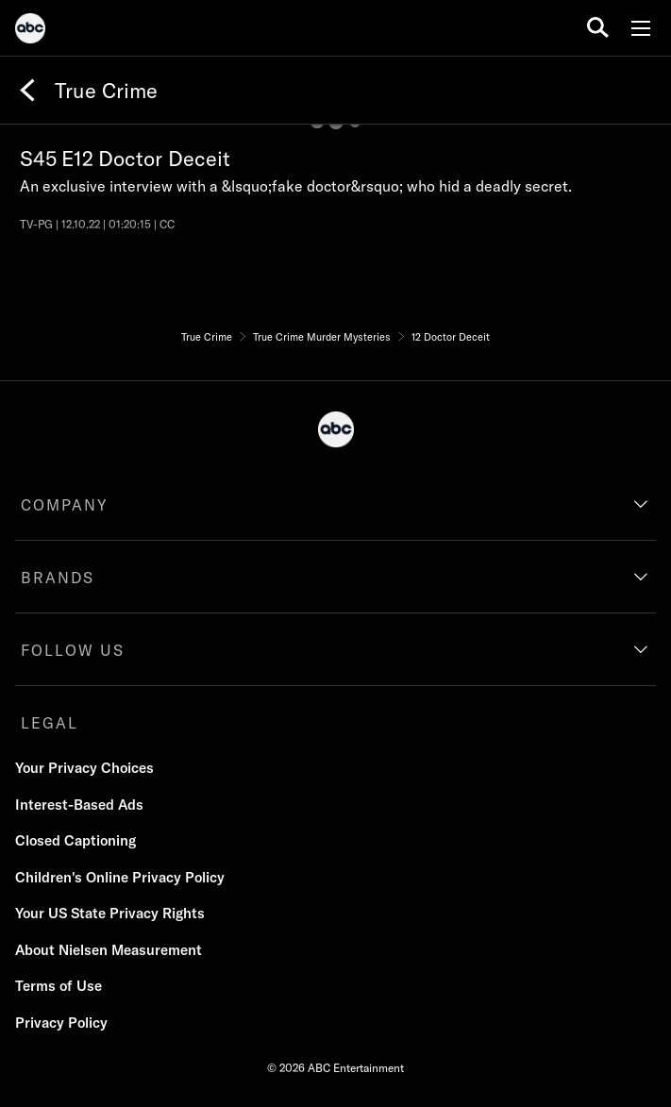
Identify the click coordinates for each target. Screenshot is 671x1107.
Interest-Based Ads (79, 804)
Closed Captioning (75, 840)
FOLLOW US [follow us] (73, 650)
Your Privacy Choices (84, 768)
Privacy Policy (61, 1023)
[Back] (27, 90)
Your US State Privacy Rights (110, 913)
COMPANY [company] (65, 504)
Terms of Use (58, 986)
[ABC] (30, 31)
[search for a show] (598, 27)
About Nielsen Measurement (108, 950)
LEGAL (49, 722)
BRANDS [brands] (57, 577)
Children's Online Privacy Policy (120, 877)
